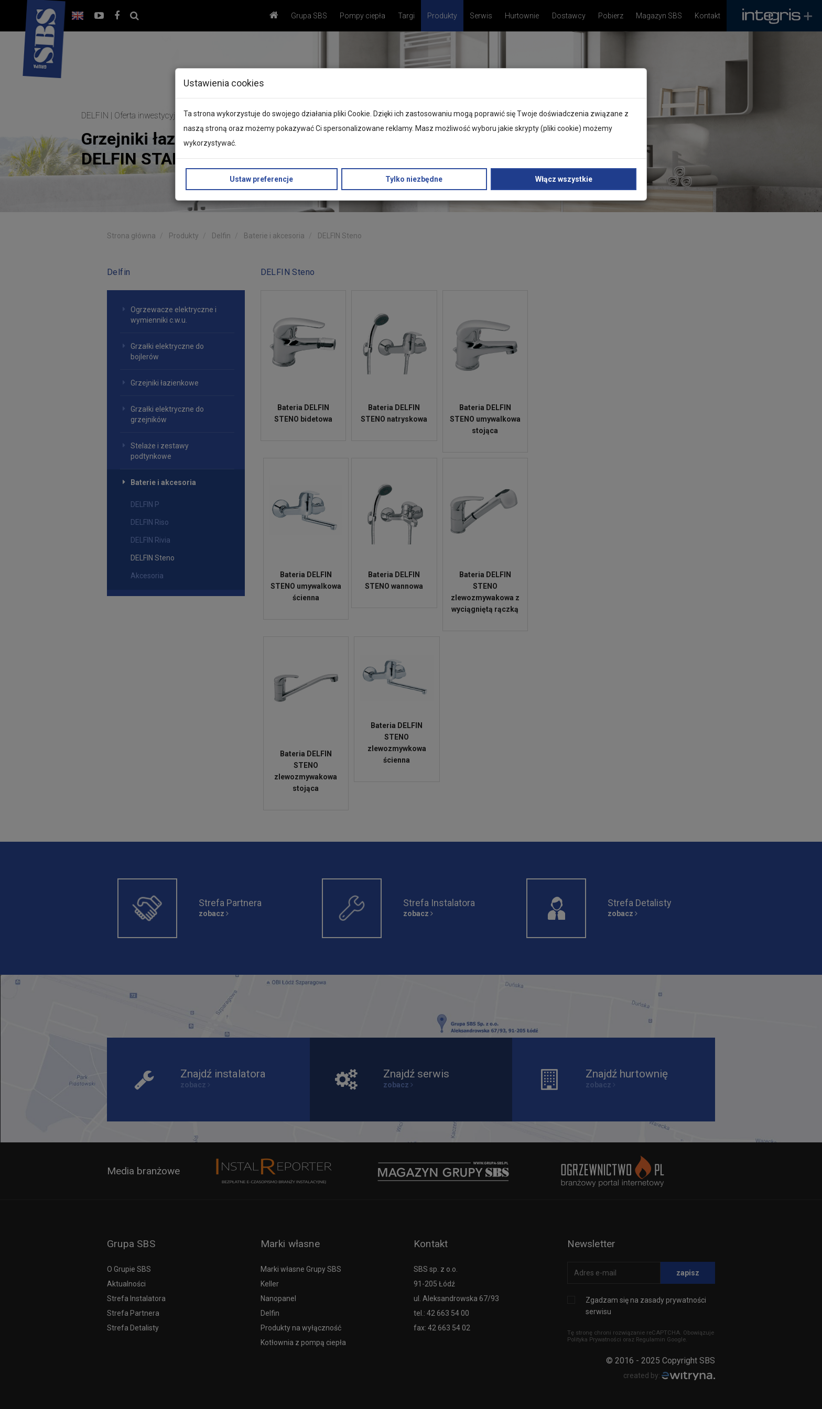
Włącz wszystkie (563, 179)
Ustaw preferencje (261, 179)
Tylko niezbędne (413, 179)
